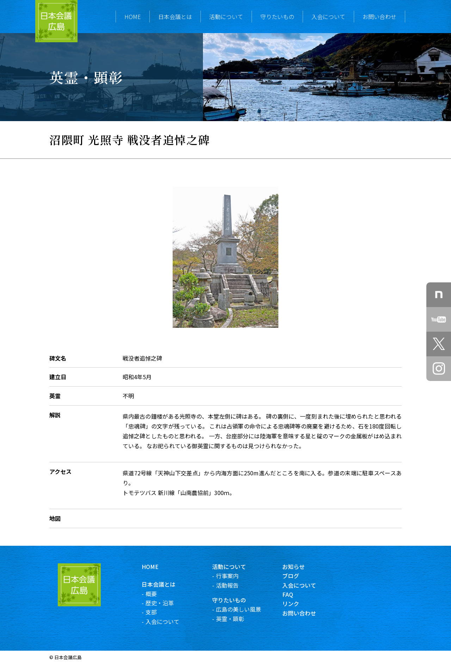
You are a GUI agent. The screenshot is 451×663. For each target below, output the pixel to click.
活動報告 (230, 585)
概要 (154, 593)
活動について (226, 16)
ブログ (293, 576)
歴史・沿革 (163, 603)
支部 (154, 612)
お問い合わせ (379, 16)
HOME (132, 16)
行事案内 (230, 575)
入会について (328, 16)
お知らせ (296, 566)
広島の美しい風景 (241, 609)
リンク (293, 603)
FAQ (290, 594)
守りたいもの (277, 16)
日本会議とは (175, 16)
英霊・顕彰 (233, 618)
